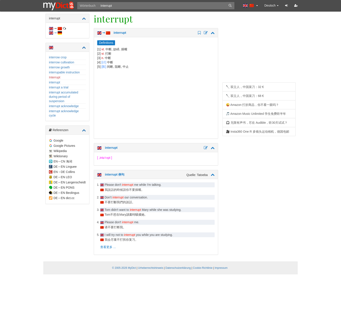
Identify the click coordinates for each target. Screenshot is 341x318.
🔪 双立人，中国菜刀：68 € (245, 96)
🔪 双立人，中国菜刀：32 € (245, 87)
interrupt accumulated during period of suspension (63, 97)
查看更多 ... (108, 247)
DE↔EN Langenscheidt (69, 182)
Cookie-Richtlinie (202, 267)
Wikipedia (60, 151)
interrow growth (59, 67)
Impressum (221, 267)
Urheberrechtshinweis (150, 267)
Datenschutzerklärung (178, 267)
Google (58, 140)
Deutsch (271, 5)
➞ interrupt (111, 32)
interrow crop (58, 57)
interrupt (54, 82)
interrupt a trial (58, 87)
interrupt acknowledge (64, 106)
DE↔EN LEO (62, 177)
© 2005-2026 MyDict (124, 267)
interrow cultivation (61, 62)
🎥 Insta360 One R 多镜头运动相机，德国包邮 (257, 131)
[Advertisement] (133, 103)
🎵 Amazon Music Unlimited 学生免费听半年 (256, 113)
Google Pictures (64, 145)
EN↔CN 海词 (62, 161)
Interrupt (54, 77)
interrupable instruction (64, 72)
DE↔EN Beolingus (66, 193)
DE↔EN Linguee (65, 166)
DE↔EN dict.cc (63, 198)
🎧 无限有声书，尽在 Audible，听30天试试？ (257, 122)
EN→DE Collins (64, 172)
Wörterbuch (87, 5)
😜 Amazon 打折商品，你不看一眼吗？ (252, 105)
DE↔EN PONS (63, 187)
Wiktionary (60, 156)
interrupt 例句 (110, 174)
